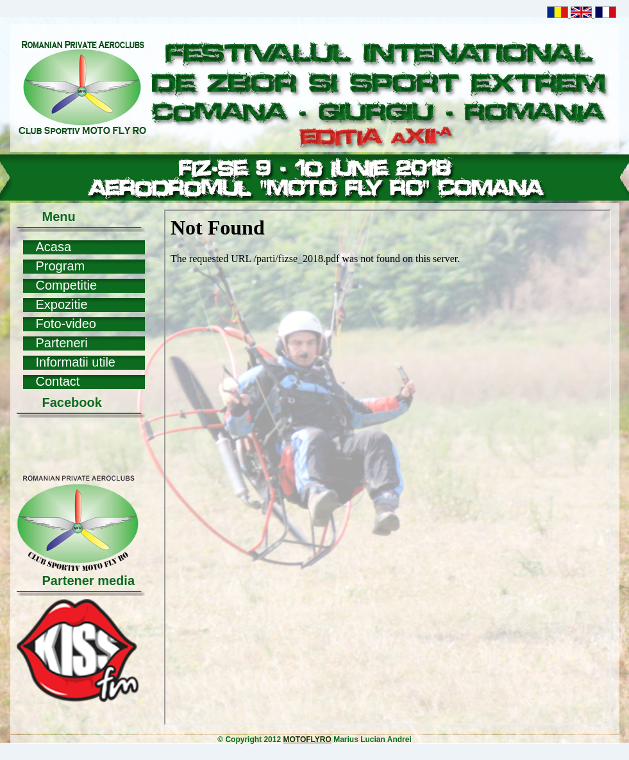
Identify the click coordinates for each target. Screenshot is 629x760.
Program (60, 266)
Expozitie (62, 304)
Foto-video (66, 324)
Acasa (54, 247)
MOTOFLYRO (307, 739)
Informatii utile (76, 362)
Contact (58, 381)
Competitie (66, 285)
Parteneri (62, 343)
